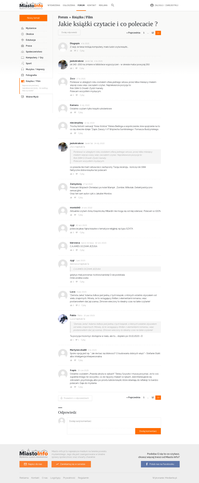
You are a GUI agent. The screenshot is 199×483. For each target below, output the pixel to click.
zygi (72, 225)
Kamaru (74, 105)
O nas (45, 477)
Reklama (103, 5)
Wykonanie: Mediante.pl (164, 477)
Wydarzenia (54, 5)
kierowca (75, 243)
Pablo (73, 315)
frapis (73, 370)
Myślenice (28, 28)
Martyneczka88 (78, 350)
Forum (81, 5)
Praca (26, 46)
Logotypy (55, 477)
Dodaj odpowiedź (69, 32)
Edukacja (28, 40)
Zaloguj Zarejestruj (163, 5)
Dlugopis (75, 43)
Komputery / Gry (32, 58)
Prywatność (69, 477)
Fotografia (29, 75)
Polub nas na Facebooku (159, 464)
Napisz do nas (33, 464)
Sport (26, 63)
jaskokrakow (77, 61)
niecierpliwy (76, 123)
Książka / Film (30, 81)
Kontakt (91, 5)
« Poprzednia (133, 32)
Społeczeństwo (31, 52)
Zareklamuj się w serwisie (70, 464)
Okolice (27, 34)
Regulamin (83, 477)
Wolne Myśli (29, 97)
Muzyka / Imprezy (33, 69)
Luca (72, 292)
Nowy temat (33, 18)
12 (153, 32)
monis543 (75, 207)
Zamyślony (76, 184)
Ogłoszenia (69, 5)
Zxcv (72, 78)
